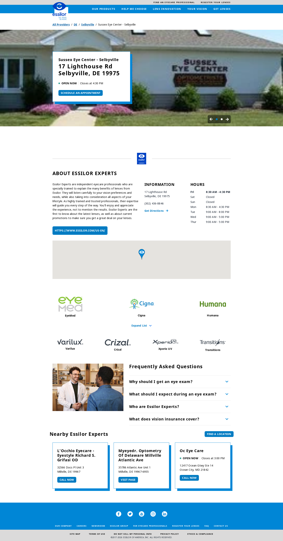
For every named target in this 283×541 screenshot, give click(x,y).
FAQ (206, 525)
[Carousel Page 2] (222, 119)
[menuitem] (174, 2)
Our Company (63, 525)
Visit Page (128, 479)
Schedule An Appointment (81, 93)
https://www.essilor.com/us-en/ (80, 230)
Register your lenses (185, 525)
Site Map (75, 534)
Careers (82, 525)
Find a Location (219, 434)
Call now (67, 479)
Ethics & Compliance (200, 534)
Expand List (139, 325)
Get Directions (154, 211)
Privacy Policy (169, 534)
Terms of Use (97, 534)
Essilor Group (119, 525)
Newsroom (98, 525)
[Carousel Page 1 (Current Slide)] (217, 119)
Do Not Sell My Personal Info (133, 534)
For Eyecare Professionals (150, 525)
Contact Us (221, 525)
